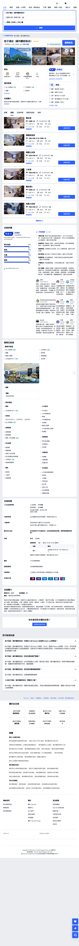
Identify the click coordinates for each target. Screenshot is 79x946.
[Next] (74, 372)
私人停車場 (8, 350)
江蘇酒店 (46, 684)
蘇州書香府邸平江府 (59, 731)
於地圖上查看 (53, 105)
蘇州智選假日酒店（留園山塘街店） (36, 743)
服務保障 (6, 794)
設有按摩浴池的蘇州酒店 (49, 770)
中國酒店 (38, 684)
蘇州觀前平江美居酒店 (16, 743)
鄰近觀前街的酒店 (27, 762)
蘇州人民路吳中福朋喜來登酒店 (19, 747)
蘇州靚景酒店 (13, 770)
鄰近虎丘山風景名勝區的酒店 (18, 754)
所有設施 (7, 93)
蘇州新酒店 (22, 770)
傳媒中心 (31, 794)
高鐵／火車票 (21, 7)
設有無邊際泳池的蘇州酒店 (51, 774)
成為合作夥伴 (57, 807)
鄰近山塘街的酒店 (14, 762)
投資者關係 (56, 790)
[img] (18, 56)
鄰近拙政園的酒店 (40, 762)
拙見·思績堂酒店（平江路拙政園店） (41, 739)
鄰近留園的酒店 (41, 758)
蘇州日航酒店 (46, 735)
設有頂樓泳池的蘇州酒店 (16, 774)
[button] (61, 3)
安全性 (55, 810)
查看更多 (7, 104)
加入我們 (31, 797)
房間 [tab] (12, 113)
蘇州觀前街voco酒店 (45, 731)
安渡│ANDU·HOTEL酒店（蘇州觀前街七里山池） (44, 727)
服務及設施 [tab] (30, 113)
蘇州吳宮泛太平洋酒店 (16, 735)
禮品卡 (67, 7)
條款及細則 (31, 800)
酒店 (32, 684)
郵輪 (75, 7)
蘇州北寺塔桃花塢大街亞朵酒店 (19, 739)
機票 (11, 7)
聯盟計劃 (55, 797)
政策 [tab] (39, 113)
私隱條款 (31, 803)
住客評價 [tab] (20, 113)
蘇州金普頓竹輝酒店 (58, 735)
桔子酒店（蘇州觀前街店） (18, 41)
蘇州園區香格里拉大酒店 (32, 735)
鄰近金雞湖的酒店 (52, 754)
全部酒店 (55, 803)
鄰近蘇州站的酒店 (53, 762)
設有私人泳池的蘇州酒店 (33, 774)
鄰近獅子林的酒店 (28, 758)
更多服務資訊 (7, 797)
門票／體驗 (47, 7)
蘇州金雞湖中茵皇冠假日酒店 (18, 727)
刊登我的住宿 (57, 800)
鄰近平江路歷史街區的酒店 (37, 754)
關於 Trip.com (32, 790)
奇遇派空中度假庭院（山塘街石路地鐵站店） (23, 731)
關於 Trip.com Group (34, 807)
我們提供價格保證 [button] (55, 44)
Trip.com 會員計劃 (58, 794)
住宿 (4, 7)
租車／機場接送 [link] (34, 7)
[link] (57, 3)
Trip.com (26, 684)
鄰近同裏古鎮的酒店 (15, 758)
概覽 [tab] (5, 113)
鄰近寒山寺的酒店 (53, 758)
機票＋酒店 (58, 7)
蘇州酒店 (53, 684)
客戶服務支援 (7, 790)
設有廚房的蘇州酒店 (34, 770)
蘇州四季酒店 (59, 739)
